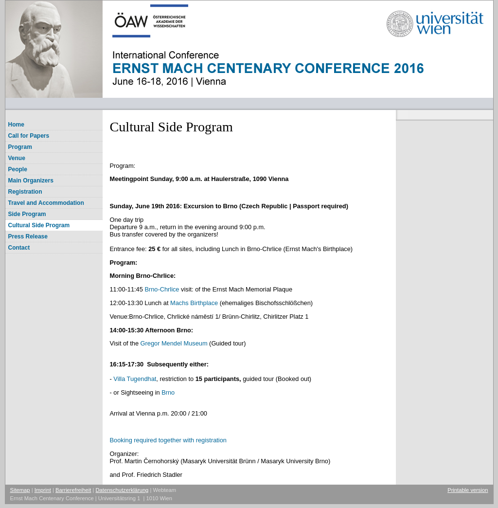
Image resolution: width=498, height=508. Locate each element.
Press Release (28, 236)
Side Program (27, 214)
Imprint (43, 490)
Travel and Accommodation (46, 203)
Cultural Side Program (39, 225)
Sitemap (20, 490)
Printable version (467, 490)
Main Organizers (30, 180)
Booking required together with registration (168, 440)
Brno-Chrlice (162, 289)
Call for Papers (29, 135)
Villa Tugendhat (134, 378)
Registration (25, 191)
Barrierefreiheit (73, 490)
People (17, 169)
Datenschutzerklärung (122, 490)
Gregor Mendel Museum (174, 343)
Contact (19, 247)
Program (20, 147)
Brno (168, 392)
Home (16, 124)
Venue (16, 158)
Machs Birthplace (194, 303)
